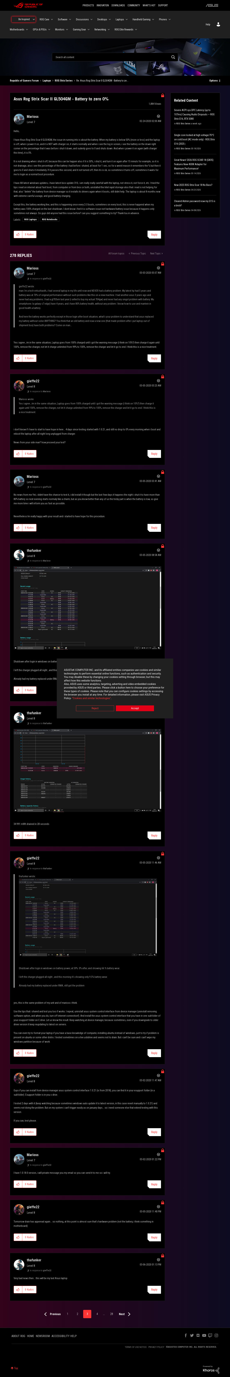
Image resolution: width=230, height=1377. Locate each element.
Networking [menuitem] (100, 29)
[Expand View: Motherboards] (27, 29)
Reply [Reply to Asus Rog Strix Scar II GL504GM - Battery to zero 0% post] (154, 234)
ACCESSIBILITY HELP (64, 1336)
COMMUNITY (134, 5)
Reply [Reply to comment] (154, 358)
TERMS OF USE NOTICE (136, 1347)
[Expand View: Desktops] (110, 19)
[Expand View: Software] (70, 19)
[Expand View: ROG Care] (52, 19)
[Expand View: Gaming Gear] (88, 29)
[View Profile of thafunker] (34, 550)
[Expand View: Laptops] (126, 19)
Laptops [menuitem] (120, 19)
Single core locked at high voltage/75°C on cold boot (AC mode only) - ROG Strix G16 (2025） (194, 139)
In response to (40, 278)
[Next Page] (125, 1314)
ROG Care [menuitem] (44, 19)
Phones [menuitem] (163, 19)
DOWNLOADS (118, 5)
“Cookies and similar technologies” (91, 698)
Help (208, 24)
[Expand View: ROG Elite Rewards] (136, 29)
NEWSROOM (43, 1336)
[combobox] (115, 57)
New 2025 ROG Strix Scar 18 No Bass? (193, 185)
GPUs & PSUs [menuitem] (40, 29)
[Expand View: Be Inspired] (34, 19)
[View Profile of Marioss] (32, 116)
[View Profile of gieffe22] (33, 381)
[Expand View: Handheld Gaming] (153, 19)
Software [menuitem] (62, 19)
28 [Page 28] (111, 1314)
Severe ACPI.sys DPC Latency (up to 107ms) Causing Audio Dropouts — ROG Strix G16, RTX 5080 (194, 114)
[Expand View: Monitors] (67, 29)
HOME (30, 1336)
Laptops (47, 80)
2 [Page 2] (77, 1314)
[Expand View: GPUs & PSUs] (49, 29)
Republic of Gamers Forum (24, 80)
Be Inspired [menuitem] (24, 19)
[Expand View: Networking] (109, 29)
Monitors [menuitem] (59, 29)
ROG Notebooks (49, 219)
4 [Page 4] (97, 1314)
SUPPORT (163, 5)
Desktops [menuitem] (102, 19)
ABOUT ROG (18, 1336)
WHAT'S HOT (149, 5)
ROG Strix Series (64, 80)
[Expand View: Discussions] (91, 19)
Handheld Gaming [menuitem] (141, 19)
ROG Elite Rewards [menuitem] (124, 29)
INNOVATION (103, 5)
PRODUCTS (88, 5)
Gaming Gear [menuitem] (79, 29)
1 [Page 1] (67, 1314)
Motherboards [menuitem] (17, 29)
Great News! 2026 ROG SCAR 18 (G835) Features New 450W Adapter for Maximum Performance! (193, 164)
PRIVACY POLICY (156, 1347)
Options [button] (213, 80)
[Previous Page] (52, 1314)
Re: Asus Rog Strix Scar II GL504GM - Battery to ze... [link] (102, 80)
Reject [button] (95, 708)
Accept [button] (135, 708)
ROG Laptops (30, 219)
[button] (18, 234)
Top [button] (16, 1368)
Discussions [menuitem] (82, 19)
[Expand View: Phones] (169, 19)
